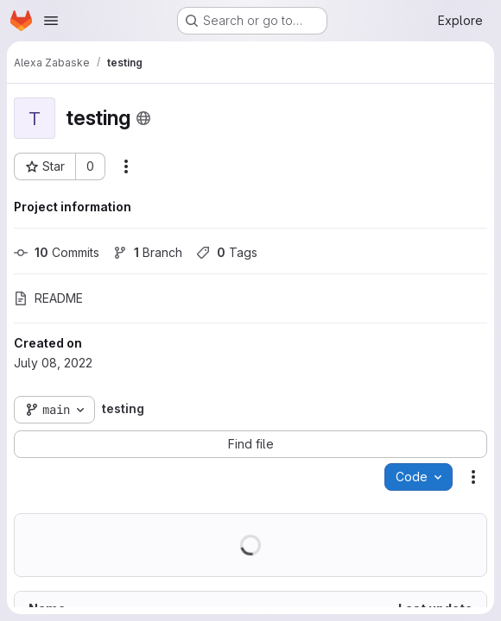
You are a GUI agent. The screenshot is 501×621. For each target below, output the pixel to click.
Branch (147, 252)
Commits (56, 252)
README (48, 298)
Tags (226, 252)
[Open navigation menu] (51, 20)
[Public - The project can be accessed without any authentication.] (143, 118)
